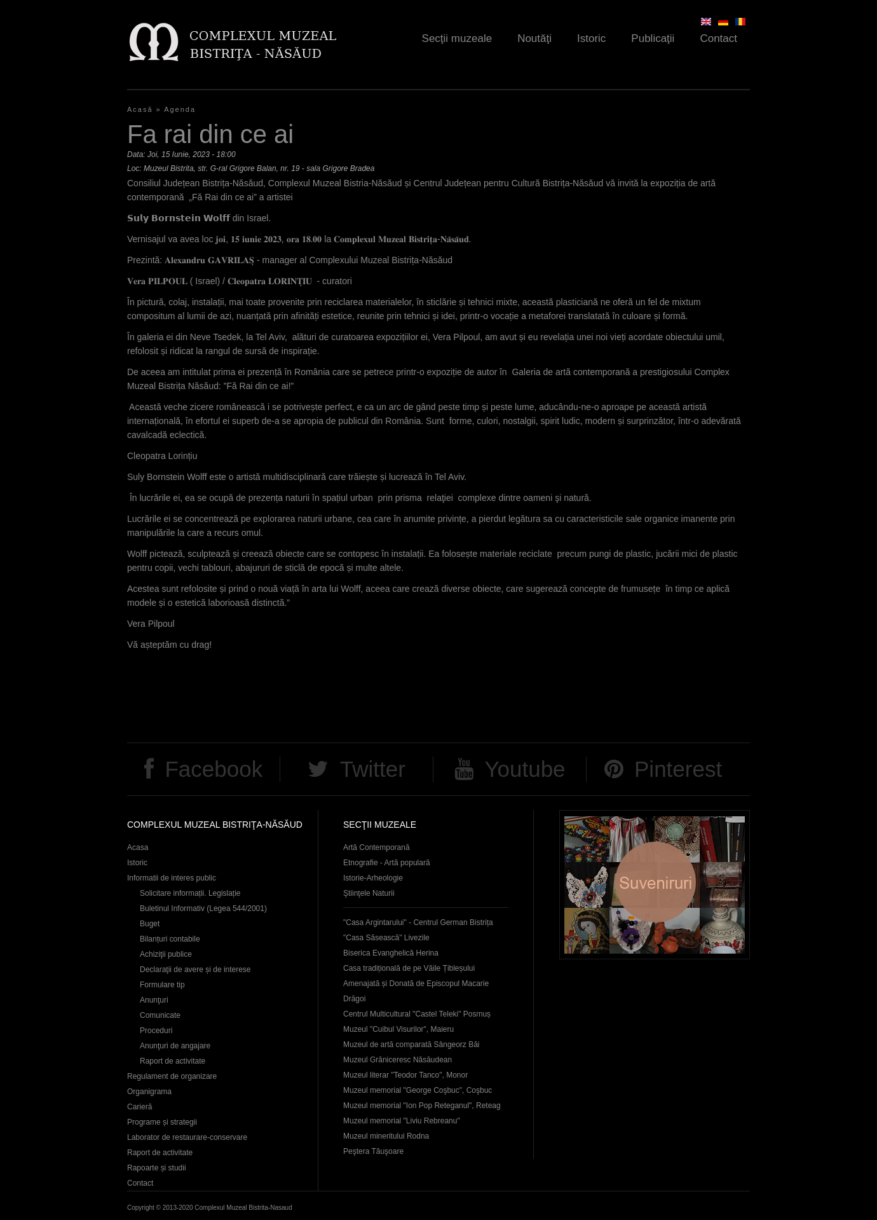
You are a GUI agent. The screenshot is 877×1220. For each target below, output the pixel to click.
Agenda (180, 109)
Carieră (139, 1106)
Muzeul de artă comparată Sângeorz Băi (411, 1044)
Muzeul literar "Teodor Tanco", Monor (405, 1075)
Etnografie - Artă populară (386, 862)
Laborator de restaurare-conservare (187, 1137)
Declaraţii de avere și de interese (195, 969)
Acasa (137, 847)
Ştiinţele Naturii (369, 893)
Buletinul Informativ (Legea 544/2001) (203, 908)
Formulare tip (162, 984)
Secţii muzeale (457, 38)
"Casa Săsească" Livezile (386, 937)
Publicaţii (652, 38)
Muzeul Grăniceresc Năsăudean (397, 1059)
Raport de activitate (172, 1061)
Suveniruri (654, 884)
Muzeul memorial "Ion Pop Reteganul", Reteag (422, 1105)
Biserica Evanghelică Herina (390, 953)
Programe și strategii (162, 1122)
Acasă (140, 109)
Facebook (213, 769)
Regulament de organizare (172, 1076)
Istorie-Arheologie (373, 878)
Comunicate (160, 1015)
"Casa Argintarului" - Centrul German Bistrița (418, 922)
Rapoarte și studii (156, 1167)
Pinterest (678, 769)
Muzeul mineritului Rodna (386, 1136)
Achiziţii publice (166, 954)
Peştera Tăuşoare (373, 1151)
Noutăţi (534, 38)
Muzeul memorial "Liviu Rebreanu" (401, 1120)
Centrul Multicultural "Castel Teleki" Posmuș (417, 1014)
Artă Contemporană (376, 847)
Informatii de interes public (171, 878)
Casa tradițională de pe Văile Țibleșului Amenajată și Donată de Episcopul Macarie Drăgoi (416, 983)
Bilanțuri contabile (170, 939)
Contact (718, 38)
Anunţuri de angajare (175, 1045)
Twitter (372, 769)
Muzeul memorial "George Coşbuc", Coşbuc (417, 1090)
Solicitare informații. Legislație (190, 893)
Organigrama (149, 1091)
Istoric (591, 38)
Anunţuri (154, 1000)
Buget (150, 923)
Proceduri (156, 1030)
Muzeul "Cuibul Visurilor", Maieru (398, 1029)
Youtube (524, 769)
